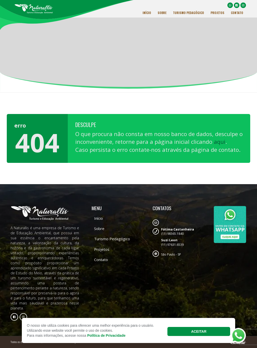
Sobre (162, 13)
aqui (219, 141)
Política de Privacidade (106, 335)
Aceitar (198, 331)
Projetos (217, 13)
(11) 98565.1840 (177, 231)
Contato (237, 13)
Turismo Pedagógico (188, 13)
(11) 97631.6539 (177, 242)
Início (147, 13)
